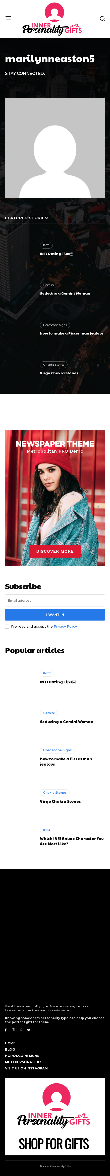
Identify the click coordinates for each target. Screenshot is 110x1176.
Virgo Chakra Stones (59, 372)
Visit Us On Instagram (26, 1068)
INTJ (46, 245)
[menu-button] (8, 19)
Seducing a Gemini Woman (65, 293)
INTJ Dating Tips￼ (56, 253)
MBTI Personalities (23, 1062)
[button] (102, 18)
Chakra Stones (53, 364)
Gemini (48, 285)
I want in (55, 615)
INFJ (46, 830)
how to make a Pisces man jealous (71, 333)
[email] (55, 600)
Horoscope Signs (55, 325)
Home (10, 1043)
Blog (10, 1049)
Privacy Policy (65, 626)
